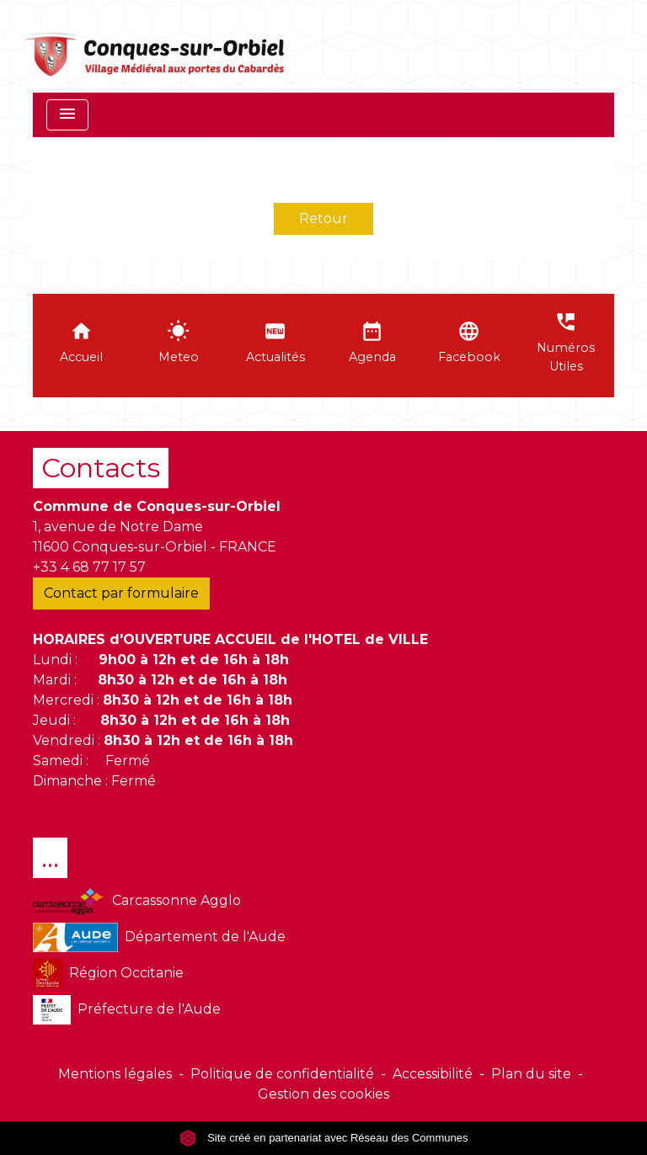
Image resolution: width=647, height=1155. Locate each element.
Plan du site (531, 1074)
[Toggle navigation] (67, 114)
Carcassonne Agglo (137, 901)
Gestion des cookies (323, 1094)
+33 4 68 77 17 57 (89, 567)
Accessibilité (433, 1074)
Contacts (100, 467)
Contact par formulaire (121, 593)
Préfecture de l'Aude (127, 1010)
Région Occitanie (108, 973)
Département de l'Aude (159, 937)
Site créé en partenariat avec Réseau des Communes (323, 1137)
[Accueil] (155, 46)
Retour (323, 218)
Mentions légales (115, 1074)
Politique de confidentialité (282, 1074)
